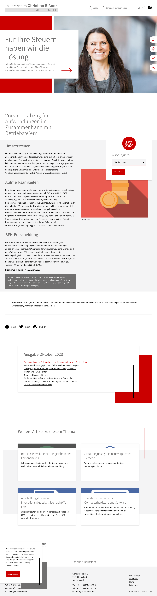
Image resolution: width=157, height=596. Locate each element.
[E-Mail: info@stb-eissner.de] (153, 58)
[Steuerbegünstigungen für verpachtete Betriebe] (110, 462)
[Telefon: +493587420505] (86, 585)
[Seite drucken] (41, 326)
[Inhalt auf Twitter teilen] (26, 326)
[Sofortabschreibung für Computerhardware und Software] (110, 506)
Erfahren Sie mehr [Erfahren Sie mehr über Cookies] (12, 565)
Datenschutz (146, 591)
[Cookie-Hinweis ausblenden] (13, 574)
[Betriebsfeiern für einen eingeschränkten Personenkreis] (47, 462)
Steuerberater (59, 302)
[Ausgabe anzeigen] (118, 172)
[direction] (93, 8)
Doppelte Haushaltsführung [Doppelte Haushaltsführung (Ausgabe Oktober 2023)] (36, 375)
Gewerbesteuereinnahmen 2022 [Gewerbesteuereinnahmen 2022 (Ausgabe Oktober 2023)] (38, 384)
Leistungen (134, 585)
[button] (153, 49)
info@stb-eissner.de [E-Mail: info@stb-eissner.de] (18, 591)
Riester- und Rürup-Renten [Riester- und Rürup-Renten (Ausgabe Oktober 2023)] (35, 371)
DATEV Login (134, 575)
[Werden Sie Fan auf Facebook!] (150, 7)
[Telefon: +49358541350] (18, 585)
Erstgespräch (17, 305)
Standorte (133, 578)
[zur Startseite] (31, 8)
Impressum (134, 591)
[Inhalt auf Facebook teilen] (12, 326)
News (131, 581)
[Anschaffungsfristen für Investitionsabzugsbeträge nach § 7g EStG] (47, 506)
